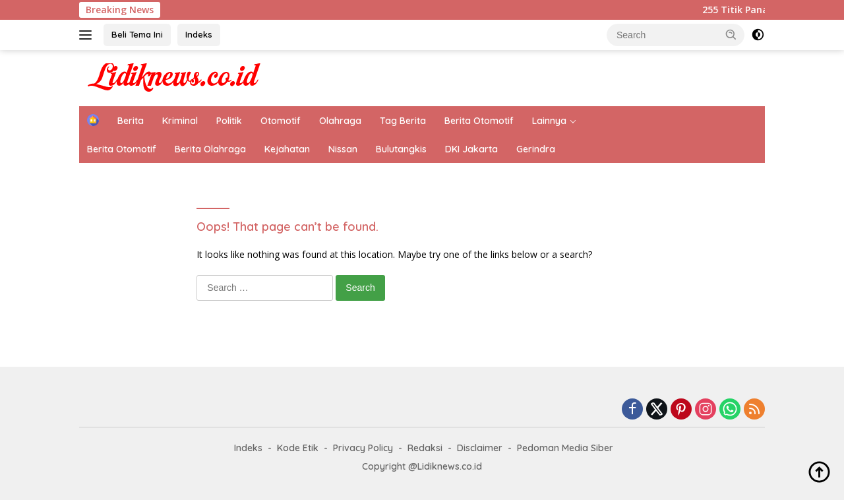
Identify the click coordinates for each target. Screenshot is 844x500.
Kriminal (180, 121)
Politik (229, 121)
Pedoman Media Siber (565, 448)
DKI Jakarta (471, 149)
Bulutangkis (401, 149)
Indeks (198, 34)
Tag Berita (403, 121)
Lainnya (549, 121)
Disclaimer (479, 448)
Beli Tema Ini (137, 34)
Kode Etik (297, 448)
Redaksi (424, 448)
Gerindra (535, 149)
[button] (731, 34)
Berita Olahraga (210, 149)
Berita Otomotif (479, 121)
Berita (130, 121)
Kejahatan (287, 149)
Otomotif (280, 121)
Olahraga (340, 121)
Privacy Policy (363, 448)
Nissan (342, 149)
